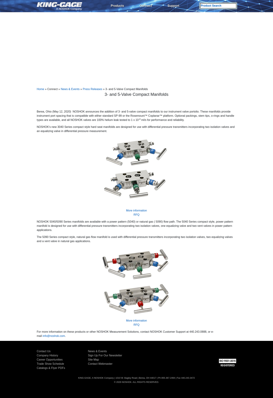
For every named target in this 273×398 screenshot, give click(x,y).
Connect (146, 5)
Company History (47, 355)
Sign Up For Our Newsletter (105, 355)
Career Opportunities (50, 359)
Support (173, 5)
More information (136, 210)
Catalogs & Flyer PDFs (51, 367)
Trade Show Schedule (50, 363)
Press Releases (92, 89)
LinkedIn (225, 351)
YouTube (233, 351)
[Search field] (218, 5)
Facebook (207, 351)
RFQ (136, 214)
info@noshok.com (54, 335)
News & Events (70, 89)
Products (117, 5)
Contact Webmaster (100, 363)
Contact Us (43, 351)
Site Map (93, 359)
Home (40, 89)
